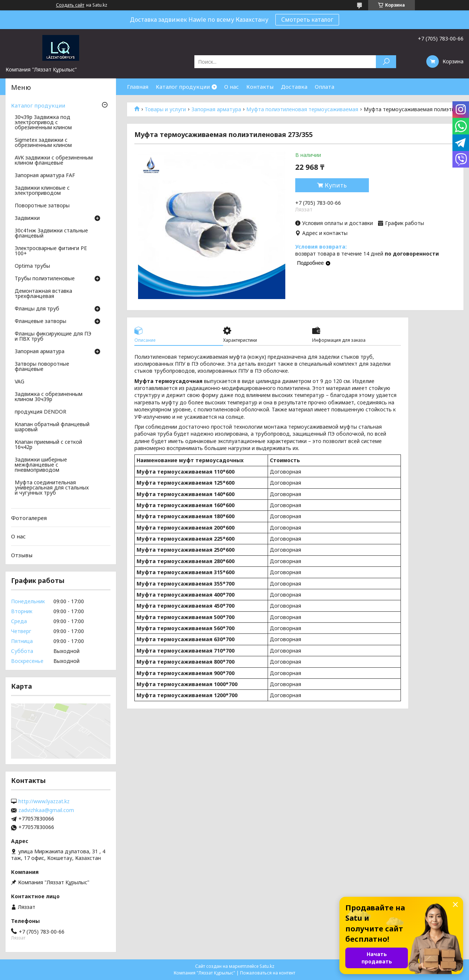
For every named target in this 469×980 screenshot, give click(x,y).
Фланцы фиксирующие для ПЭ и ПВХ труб (53, 336)
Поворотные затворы (42, 206)
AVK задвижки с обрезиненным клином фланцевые (54, 160)
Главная (137, 86)
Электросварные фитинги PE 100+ (51, 251)
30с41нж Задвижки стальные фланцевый (51, 233)
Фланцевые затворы (40, 321)
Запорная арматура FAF (45, 176)
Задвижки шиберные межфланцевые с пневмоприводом (41, 465)
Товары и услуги (165, 109)
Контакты (260, 86)
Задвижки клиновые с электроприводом (42, 190)
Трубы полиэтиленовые (45, 279)
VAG (19, 382)
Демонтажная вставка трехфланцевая (43, 293)
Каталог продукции (183, 86)
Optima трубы (32, 266)
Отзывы (21, 555)
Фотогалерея (29, 517)
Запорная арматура (216, 109)
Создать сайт (70, 5)
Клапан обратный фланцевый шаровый (52, 427)
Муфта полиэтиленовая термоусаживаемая (302, 109)
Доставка (294, 86)
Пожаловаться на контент (267, 973)
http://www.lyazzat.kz (44, 801)
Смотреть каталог (307, 19)
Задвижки (27, 218)
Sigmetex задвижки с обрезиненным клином (43, 142)
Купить (336, 185)
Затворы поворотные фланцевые (42, 366)
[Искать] (386, 61)
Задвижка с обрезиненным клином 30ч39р (48, 397)
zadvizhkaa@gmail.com (46, 810)
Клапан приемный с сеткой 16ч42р (48, 444)
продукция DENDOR (40, 412)
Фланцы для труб (37, 309)
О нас (231, 86)
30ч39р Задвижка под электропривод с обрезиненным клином (43, 123)
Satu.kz (267, 966)
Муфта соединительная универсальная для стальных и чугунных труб (52, 488)
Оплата (324, 86)
